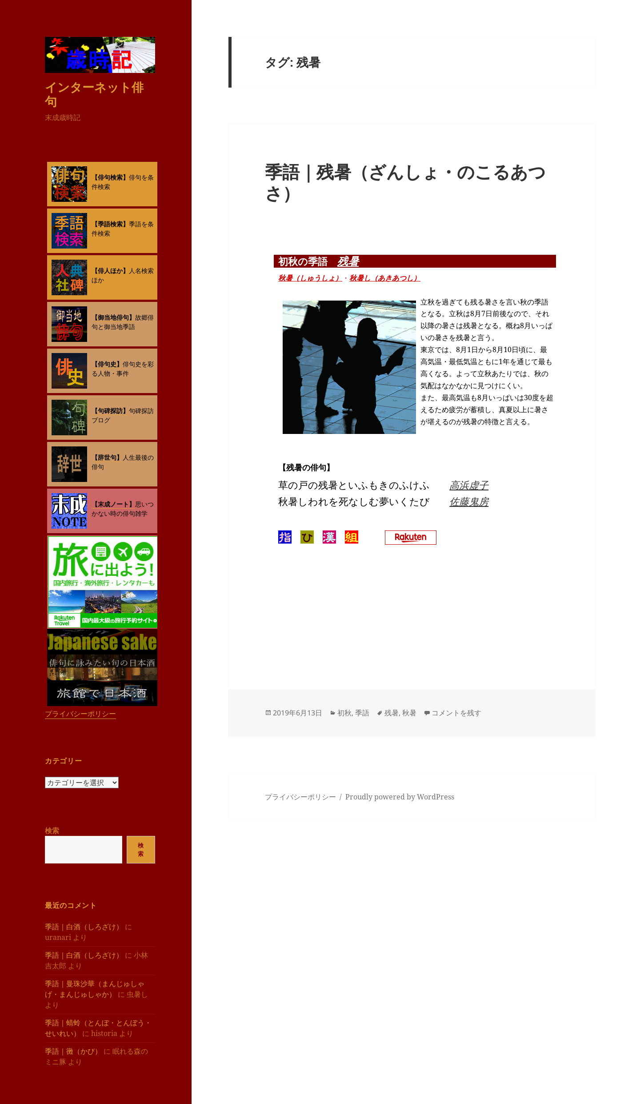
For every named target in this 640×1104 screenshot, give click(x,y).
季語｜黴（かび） (73, 1051)
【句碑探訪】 (110, 410)
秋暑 (409, 713)
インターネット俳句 (94, 94)
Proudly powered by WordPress (399, 797)
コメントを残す (456, 713)
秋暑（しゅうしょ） (310, 278)
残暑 (348, 260)
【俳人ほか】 (110, 270)
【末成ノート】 (113, 504)
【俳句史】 (107, 364)
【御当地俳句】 (113, 317)
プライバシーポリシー (80, 714)
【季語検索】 (110, 224)
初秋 (344, 713)
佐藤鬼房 (468, 501)
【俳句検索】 (110, 177)
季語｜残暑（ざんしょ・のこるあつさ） (405, 182)
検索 (52, 830)
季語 (362, 713)
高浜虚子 (468, 484)
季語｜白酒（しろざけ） (84, 926)
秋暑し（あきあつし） (384, 278)
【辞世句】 (107, 457)
